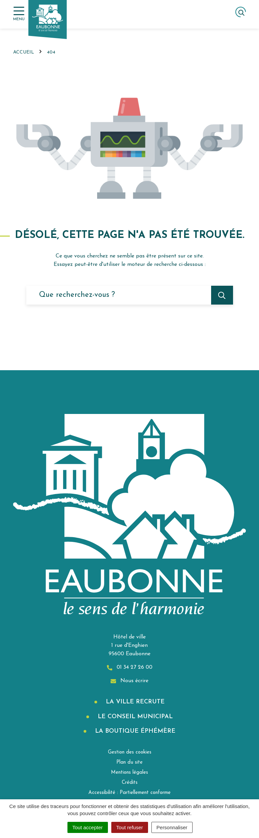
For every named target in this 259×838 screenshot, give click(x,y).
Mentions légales (129, 772)
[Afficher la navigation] (19, 14)
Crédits (130, 782)
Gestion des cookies (129, 752)
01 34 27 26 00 (129, 667)
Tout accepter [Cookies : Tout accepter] (88, 827)
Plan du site (129, 762)
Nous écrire (129, 681)
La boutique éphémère (134, 731)
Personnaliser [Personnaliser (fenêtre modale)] (172, 827)
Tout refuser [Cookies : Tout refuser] (129, 827)
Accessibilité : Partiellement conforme (129, 792)
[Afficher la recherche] (240, 12)
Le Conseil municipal (134, 716)
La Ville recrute (134, 702)
